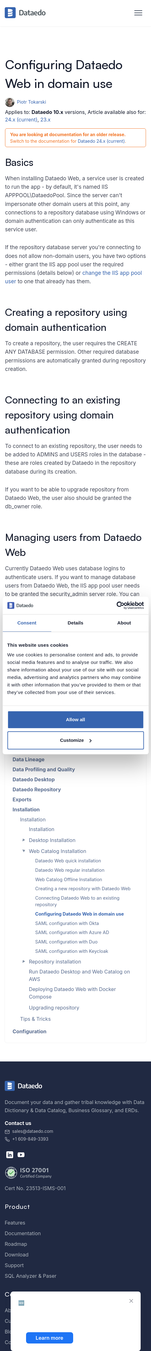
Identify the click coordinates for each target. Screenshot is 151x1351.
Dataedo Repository (37, 789)
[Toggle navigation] (135, 13)
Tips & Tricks (35, 1019)
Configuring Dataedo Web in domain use (79, 914)
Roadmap (16, 1244)
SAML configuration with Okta (67, 923)
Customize (75, 740)
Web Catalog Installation (57, 851)
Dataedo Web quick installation (68, 860)
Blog (10, 1331)
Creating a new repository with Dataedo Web (83, 888)
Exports (22, 799)
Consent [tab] (26, 622)
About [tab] (124, 622)
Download (17, 1254)
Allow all (75, 719)
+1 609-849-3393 (26, 1139)
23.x (45, 119)
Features (15, 1223)
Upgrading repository (54, 1007)
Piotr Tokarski (25, 102)
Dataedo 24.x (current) (101, 141)
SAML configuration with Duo (66, 941)
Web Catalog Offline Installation (68, 879)
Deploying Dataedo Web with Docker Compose (72, 993)
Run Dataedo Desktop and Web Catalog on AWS (79, 975)
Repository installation (55, 961)
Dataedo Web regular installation (70, 870)
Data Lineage (29, 759)
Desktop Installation (52, 840)
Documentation (23, 1233)
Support (14, 1265)
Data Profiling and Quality (44, 769)
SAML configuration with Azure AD (72, 932)
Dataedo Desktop (34, 779)
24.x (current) (21, 119)
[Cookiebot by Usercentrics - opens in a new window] (116, 605)
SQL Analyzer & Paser (31, 1276)
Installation (26, 809)
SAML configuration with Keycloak (71, 951)
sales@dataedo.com (29, 1131)
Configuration (29, 1031)
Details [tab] (76, 622)
